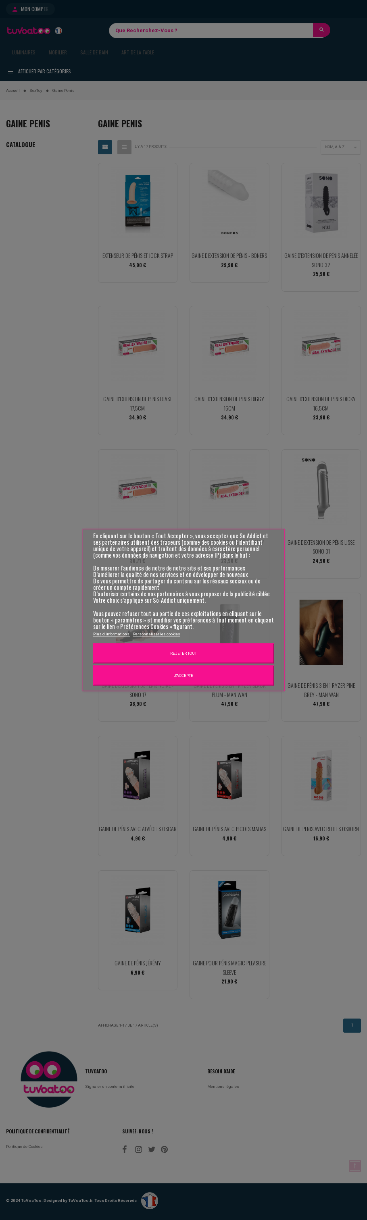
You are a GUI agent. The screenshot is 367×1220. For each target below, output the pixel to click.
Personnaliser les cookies (156, 633)
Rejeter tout (183, 653)
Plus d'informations (111, 633)
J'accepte (183, 675)
